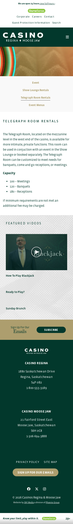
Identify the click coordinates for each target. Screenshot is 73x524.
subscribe (51, 329)
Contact (49, 16)
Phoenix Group (52, 502)
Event (35, 82)
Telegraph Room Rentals (35, 97)
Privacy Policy (27, 462)
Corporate (23, 16)
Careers (37, 16)
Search (56, 22)
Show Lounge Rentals (36, 90)
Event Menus (36, 105)
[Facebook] (29, 489)
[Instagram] (44, 489)
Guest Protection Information (31, 22)
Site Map (50, 462)
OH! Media (29, 502)
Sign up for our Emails (36, 472)
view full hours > (47, 3)
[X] (37, 489)
